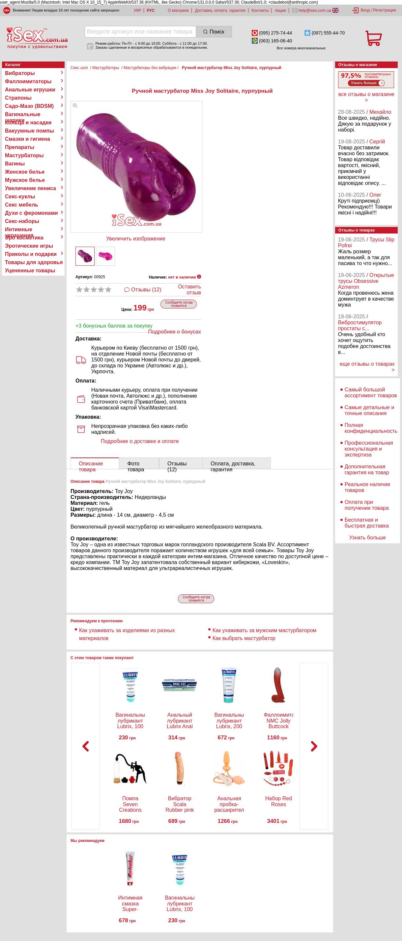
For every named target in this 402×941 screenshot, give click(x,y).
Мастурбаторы (24, 155)
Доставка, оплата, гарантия (220, 10)
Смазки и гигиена (27, 139)
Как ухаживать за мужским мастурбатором (264, 630)
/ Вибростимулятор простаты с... (360, 322)
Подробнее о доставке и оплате (140, 441)
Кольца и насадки (28, 122)
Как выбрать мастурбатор (244, 638)
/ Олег (373, 195)
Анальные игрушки (30, 89)
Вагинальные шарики (23, 114)
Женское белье (25, 172)
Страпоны (18, 98)
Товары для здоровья (34, 262)
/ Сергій (375, 141)
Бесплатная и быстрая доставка (367, 523)
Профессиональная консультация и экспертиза (369, 449)
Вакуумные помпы (29, 131)
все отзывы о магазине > (366, 97)
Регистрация (384, 10)
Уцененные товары (30, 270)
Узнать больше (367, 537)
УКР (137, 10)
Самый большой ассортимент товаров (371, 392)
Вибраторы (20, 73)
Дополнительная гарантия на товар (367, 469)
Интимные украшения (19, 230)
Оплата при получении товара (367, 505)
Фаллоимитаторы (28, 81)
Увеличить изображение (135, 238)
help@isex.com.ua (315, 10)
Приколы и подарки (31, 254)
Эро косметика (24, 237)
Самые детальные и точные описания (369, 410)
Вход (365, 10)
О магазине (178, 10)
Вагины (15, 163)
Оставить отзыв (189, 289)
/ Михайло (378, 112)
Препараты (19, 147)
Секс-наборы (22, 221)
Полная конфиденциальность (371, 428)
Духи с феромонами (31, 213)
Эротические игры (29, 246)
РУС (151, 10)
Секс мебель (21, 205)
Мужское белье (25, 180)
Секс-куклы (20, 196)
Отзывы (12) (146, 289)
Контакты (260, 10)
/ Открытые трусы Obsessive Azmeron (366, 281)
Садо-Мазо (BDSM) (29, 106)
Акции (280, 10)
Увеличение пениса (30, 188)
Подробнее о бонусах (174, 331)
